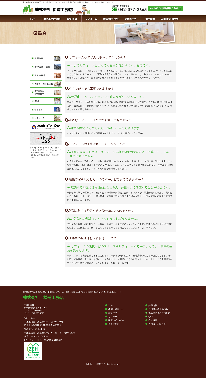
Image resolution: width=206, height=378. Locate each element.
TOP (110, 305)
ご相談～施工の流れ (158, 309)
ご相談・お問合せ (157, 324)
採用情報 (152, 305)
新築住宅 (112, 313)
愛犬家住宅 (113, 324)
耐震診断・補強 (116, 320)
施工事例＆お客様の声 (159, 313)
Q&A (150, 316)
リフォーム (113, 316)
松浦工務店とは (116, 309)
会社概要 (152, 320)
